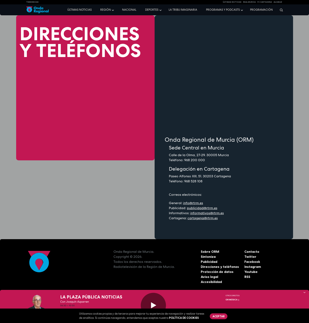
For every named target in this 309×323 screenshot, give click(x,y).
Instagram (252, 267)
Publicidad (209, 261)
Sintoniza (208, 256)
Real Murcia (249, 2)
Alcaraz (278, 2)
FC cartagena (264, 2)
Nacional (129, 10)
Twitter (250, 256)
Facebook (252, 261)
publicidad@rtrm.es (202, 208)
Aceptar (219, 316)
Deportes (151, 10)
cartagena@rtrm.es (203, 218)
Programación (261, 10)
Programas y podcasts (223, 10)
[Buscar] (280, 9)
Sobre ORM (210, 251)
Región (105, 10)
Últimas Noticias (232, 2)
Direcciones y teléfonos (220, 267)
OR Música (233, 299)
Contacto (251, 251)
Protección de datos (217, 272)
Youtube (251, 272)
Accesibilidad (211, 282)
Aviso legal (209, 277)
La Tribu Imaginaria (183, 10)
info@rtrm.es (193, 203)
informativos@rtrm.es (207, 213)
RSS (247, 277)
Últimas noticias (79, 10)
